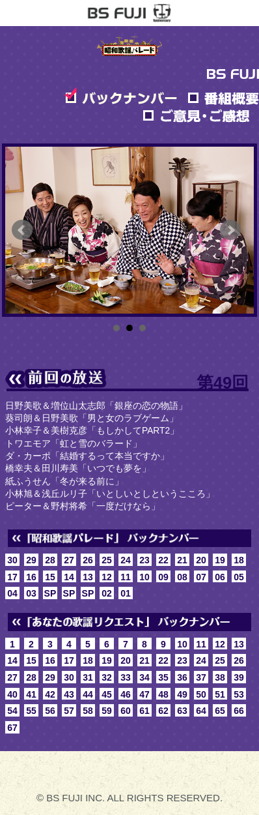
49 (182, 694)
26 (88, 560)
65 (220, 710)
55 (31, 710)
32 (107, 677)
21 (182, 560)
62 (163, 710)
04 (12, 593)
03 (31, 593)
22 (163, 560)
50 (201, 694)
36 (182, 677)
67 (12, 727)
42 (50, 694)
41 (31, 694)
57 (69, 710)
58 (88, 710)
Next (230, 230)
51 (220, 694)
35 (163, 677)
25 (107, 560)
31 (88, 677)
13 (88, 577)
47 (144, 694)
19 (220, 560)
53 (239, 694)
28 (50, 560)
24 (125, 560)
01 (125, 593)
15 (50, 577)
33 (125, 677)
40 (12, 694)
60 (125, 710)
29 (31, 560)
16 (31, 577)
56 (50, 710)
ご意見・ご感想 (196, 114)
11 (125, 577)
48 (163, 694)
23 (144, 560)
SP (50, 593)
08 (182, 577)
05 (239, 577)
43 (69, 694)
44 (88, 694)
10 (144, 577)
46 (125, 694)
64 (201, 710)
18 (239, 560)
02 (107, 593)
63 (182, 710)
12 (107, 577)
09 (163, 577)
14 (69, 577)
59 (107, 710)
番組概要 (223, 96)
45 (107, 694)
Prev (22, 230)
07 (201, 577)
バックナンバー (121, 96)
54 (12, 710)
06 (220, 577)
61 (144, 710)
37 (201, 677)
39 (239, 677)
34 (144, 677)
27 (69, 560)
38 (220, 677)
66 (239, 710)
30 (12, 560)
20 (201, 560)
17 (12, 577)
